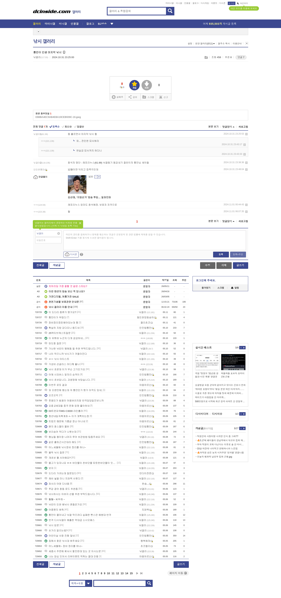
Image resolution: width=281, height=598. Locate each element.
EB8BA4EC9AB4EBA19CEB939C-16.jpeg (58, 117)
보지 (49, 468)
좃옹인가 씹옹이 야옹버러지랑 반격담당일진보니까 (74, 400)
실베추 (117, 97)
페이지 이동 (178, 573)
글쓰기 (240, 265)
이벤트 (214, 3)
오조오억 (51, 395)
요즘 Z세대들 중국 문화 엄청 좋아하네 (67, 405)
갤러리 (37, 23)
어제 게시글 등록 (219, 23)
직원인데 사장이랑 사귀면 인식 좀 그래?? (217, 436)
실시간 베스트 (203, 347)
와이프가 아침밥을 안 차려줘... (210, 397)
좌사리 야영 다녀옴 (57, 483)
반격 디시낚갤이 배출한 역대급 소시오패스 (70, 520)
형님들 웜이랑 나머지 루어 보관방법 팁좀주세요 (72, 437)
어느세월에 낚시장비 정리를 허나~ (65, 447)
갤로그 (196, 3)
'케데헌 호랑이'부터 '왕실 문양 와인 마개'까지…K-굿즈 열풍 (220, 389)
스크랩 (206, 57)
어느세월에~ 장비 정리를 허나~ (63, 546)
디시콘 (222, 3)
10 (108, 573)
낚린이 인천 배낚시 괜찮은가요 (63, 504)
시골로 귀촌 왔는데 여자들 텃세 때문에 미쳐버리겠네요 (220, 393)
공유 (133, 97)
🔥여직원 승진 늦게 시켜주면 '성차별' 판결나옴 (220, 452)
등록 (221, 254)
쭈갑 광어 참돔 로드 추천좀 (61, 489)
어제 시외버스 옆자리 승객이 (62, 374)
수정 (207, 265)
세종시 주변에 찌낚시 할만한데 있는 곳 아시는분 (73, 551)
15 (131, 573)
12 (117, 573)
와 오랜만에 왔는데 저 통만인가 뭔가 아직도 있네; (73, 390)
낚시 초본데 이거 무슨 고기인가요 (65, 369)
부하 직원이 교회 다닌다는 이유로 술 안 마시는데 (221, 444)
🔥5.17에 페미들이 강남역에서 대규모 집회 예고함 (221, 440)
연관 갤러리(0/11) (205, 43)
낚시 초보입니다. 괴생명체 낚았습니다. (68, 379)
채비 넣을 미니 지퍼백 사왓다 (62, 478)
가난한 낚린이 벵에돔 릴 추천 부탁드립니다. (70, 348)
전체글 (40, 265)
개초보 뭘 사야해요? (57, 457)
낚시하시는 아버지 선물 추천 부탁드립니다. (70, 494)
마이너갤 (170, 3)
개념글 (57, 265)
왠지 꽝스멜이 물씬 (57, 426)
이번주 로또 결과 (56, 385)
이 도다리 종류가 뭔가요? (60, 312)
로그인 (232, 3)
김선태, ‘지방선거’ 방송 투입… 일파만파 (89, 197)
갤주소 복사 (224, 43)
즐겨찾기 (206, 288)
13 (122, 573)
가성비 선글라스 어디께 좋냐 (62, 364)
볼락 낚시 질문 (54, 452)
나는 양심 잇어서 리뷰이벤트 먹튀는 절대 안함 (71, 556)
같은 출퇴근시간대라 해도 (60, 442)
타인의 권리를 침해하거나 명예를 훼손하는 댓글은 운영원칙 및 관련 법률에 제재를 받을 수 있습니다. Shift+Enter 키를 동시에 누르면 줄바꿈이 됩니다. (116, 236)
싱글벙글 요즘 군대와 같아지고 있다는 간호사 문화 (220, 385)
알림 (235, 288)
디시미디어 (201, 413)
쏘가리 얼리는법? (56, 530)
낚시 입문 (52, 525)
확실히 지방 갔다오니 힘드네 (62, 327)
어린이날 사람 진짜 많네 (60, 535)
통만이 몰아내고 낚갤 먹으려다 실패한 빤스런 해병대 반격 (78, 515)
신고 (163, 97)
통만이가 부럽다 (55, 317)
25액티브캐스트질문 (57, 333)
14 (126, 573)
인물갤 (187, 3)
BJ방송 (102, 23)
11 (112, 573)
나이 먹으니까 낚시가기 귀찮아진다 (66, 353)
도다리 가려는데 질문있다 (60, 473)
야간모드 (242, 3)
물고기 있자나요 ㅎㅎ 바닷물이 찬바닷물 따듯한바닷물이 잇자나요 (80, 463)
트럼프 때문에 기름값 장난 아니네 (65, 421)
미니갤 (179, 3)
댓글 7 (241, 57)
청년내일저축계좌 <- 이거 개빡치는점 (67, 416)
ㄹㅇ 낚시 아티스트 (57, 359)
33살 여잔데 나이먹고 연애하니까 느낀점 (217, 448)
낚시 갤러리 (44, 41)
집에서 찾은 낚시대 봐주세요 (62, 541)
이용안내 (237, 43)
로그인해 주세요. (206, 280)
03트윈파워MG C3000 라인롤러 (64, 411)
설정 (190, 43)
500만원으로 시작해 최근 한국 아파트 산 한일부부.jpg (220, 401)
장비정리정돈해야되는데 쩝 (61, 322)
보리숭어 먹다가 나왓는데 (60, 431)
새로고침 (243, 126)
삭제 (246, 134)
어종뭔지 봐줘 (54, 509)
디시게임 (205, 3)
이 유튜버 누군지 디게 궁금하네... (65, 338)
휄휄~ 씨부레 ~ (55, 499)
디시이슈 (217, 413)
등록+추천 (238, 254)
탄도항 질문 (53, 343)
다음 (137, 573)
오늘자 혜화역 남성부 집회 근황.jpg (214, 456)
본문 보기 (213, 126)
